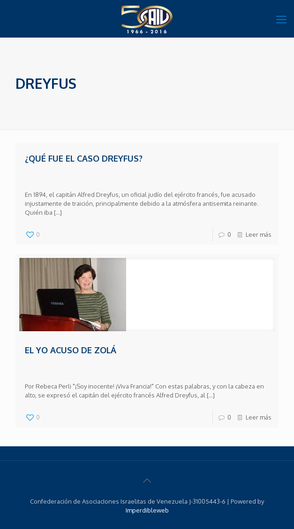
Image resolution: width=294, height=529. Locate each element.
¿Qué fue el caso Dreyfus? (84, 158)
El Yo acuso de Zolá (70, 350)
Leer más (258, 234)
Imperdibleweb (147, 510)
